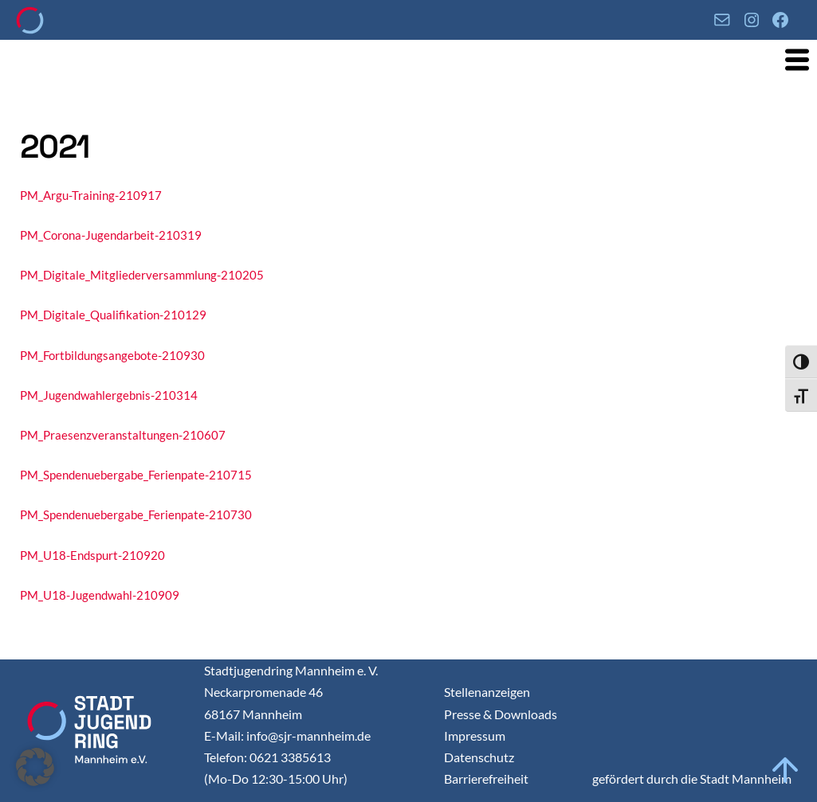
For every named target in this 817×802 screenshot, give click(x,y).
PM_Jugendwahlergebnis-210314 (109, 395)
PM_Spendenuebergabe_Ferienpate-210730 (136, 514)
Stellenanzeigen (487, 691)
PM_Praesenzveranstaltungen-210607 (123, 435)
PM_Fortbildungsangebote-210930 (112, 355)
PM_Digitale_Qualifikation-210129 (113, 314)
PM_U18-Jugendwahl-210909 (99, 595)
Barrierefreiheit (486, 778)
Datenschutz (479, 757)
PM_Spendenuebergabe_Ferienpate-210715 (136, 475)
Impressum (474, 735)
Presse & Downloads (500, 714)
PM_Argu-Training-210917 (91, 195)
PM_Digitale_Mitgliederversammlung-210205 (142, 275)
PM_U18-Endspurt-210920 (92, 555)
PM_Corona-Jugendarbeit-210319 (111, 235)
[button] (35, 767)
